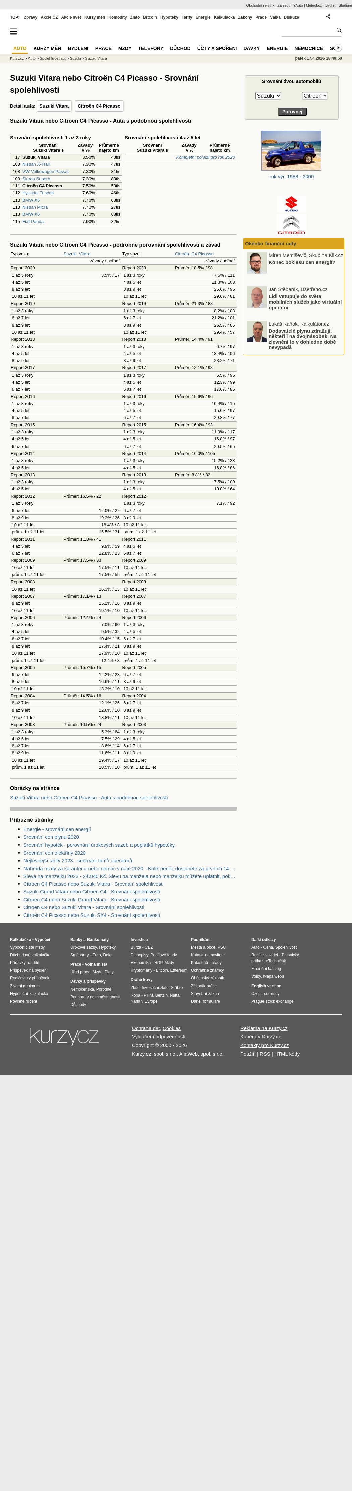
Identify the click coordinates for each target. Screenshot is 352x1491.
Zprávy (30, 17)
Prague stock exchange (272, 1001)
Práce (261, 17)
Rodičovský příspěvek (29, 978)
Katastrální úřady (206, 962)
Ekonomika (141, 962)
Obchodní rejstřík (260, 5)
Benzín (161, 995)
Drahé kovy (142, 979)
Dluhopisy (139, 955)
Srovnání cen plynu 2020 (51, 837)
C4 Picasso (202, 253)
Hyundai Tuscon (38, 192)
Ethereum (178, 970)
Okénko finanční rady (270, 243)
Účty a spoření (217, 48)
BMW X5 (31, 200)
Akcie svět (71, 17)
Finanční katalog (266, 968)
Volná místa (96, 964)
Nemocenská (82, 989)
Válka (275, 17)
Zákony (245, 17)
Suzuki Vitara (54, 106)
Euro (96, 955)
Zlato (135, 17)
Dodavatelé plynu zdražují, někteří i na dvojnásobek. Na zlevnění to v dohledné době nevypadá (303, 339)
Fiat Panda (33, 221)
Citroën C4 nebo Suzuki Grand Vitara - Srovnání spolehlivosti (91, 899)
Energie (203, 17)
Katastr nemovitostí (208, 955)
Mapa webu (273, 976)
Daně (196, 1001)
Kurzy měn (94, 17)
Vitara (85, 253)
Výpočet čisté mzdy (27, 947)
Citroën (182, 253)
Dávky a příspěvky (88, 981)
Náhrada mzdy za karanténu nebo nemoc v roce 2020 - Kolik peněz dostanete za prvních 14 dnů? (130, 868)
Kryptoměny (141, 970)
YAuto (298, 5)
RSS (265, 1054)
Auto (32, 58)
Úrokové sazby (83, 947)
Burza (136, 947)
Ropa (135, 995)
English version (266, 986)
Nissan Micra (35, 207)
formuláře (211, 1001)
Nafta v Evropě (144, 1001)
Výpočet (42, 939)
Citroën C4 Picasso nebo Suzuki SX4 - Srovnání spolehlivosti (91, 915)
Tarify (187, 17)
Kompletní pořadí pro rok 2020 (205, 157)
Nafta (175, 995)
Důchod (180, 48)
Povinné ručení (23, 1001)
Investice (139, 939)
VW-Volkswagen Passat (45, 171)
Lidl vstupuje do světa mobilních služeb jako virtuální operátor (305, 301)
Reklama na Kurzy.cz (264, 1028)
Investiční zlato (155, 987)
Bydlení (78, 48)
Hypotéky (169, 17)
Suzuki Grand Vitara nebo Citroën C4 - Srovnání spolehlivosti (91, 891)
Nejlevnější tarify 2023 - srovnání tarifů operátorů (77, 860)
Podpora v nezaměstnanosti (95, 997)
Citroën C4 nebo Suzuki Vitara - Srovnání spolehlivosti (83, 907)
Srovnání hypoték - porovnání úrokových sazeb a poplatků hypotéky (99, 845)
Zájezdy (283, 5)
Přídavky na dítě (24, 962)
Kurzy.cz (17, 58)
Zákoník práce (204, 986)
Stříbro (177, 987)
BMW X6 (31, 214)
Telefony (151, 48)
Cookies (172, 1028)
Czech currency (265, 993)
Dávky (251, 48)
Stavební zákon (205, 993)
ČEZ (149, 947)
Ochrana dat (146, 1028)
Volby (256, 976)
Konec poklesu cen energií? (302, 262)
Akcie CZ (49, 17)
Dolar (108, 955)
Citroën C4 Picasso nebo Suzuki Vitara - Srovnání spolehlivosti (93, 884)
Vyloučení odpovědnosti (158, 1036)
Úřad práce (80, 972)
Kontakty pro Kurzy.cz (264, 1045)
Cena (268, 947)
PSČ (222, 947)
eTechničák (276, 961)
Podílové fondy (163, 955)
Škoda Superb (36, 178)
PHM (148, 995)
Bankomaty (98, 939)
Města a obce (203, 947)
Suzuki (70, 253)
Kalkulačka (224, 17)
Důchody (78, 1004)
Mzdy (125, 48)
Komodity (117, 17)
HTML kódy (287, 1054)
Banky (76, 939)
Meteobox (314, 5)
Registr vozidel (264, 955)
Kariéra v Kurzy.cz (260, 1036)
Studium (345, 5)
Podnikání (200, 939)
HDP (158, 962)
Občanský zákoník (207, 978)
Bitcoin (150, 17)
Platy (109, 972)
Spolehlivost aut (53, 58)
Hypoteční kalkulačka (29, 993)
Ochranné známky (207, 970)
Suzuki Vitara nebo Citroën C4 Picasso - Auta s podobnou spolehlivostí (89, 797)
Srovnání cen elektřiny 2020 (54, 853)
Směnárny (79, 955)
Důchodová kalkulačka (30, 955)
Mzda (97, 972)
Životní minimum (25, 986)
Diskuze (291, 17)
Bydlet (330, 5)
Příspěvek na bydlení (29, 970)
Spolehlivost (286, 947)
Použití (248, 1054)
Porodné (103, 989)
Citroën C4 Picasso (99, 106)
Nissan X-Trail (36, 164)
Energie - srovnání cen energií (57, 829)
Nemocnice (308, 48)
